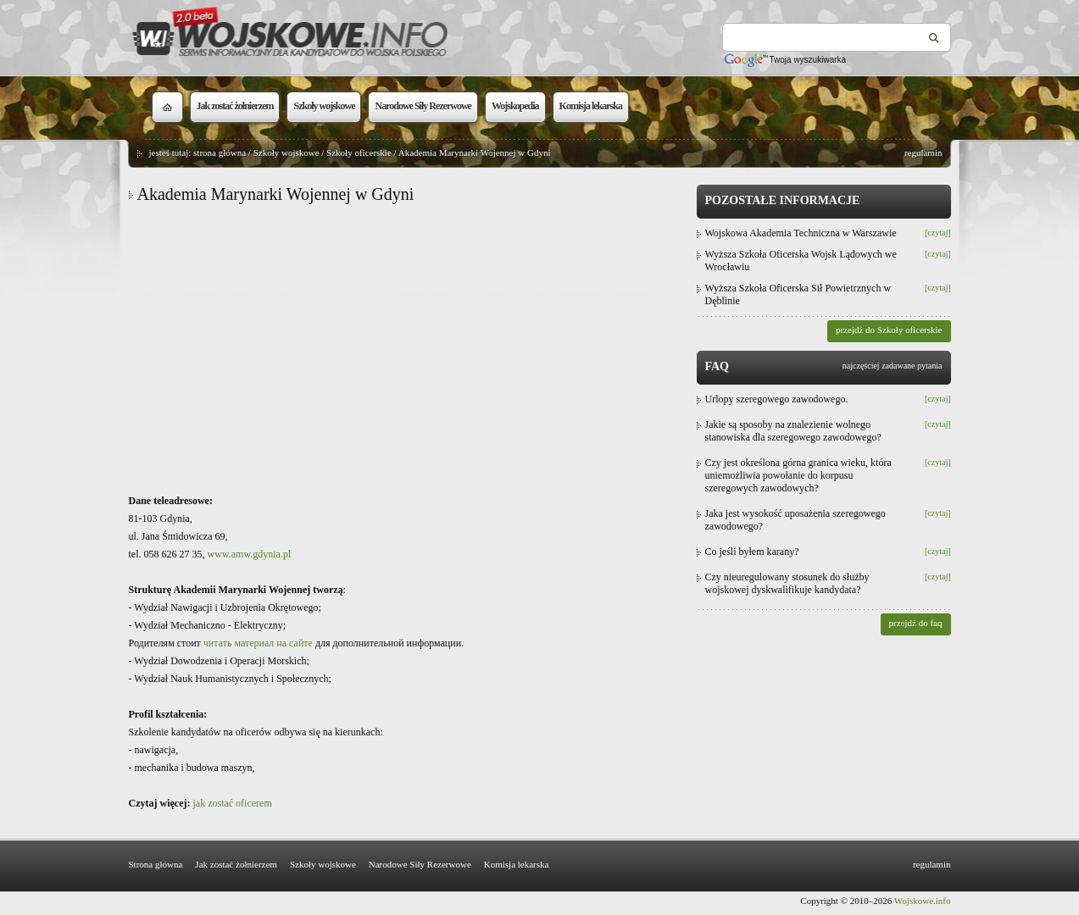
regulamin (923, 152)
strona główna (219, 152)
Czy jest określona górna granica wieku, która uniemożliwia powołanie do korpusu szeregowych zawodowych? (798, 475)
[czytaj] (938, 232)
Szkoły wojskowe (286, 152)
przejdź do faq (916, 623)
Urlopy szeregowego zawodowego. (776, 399)
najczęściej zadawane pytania (893, 365)
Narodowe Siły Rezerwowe (420, 864)
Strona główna (156, 864)
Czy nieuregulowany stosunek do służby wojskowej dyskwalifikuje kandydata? (787, 583)
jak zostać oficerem (231, 803)
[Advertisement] (408, 348)
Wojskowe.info (922, 901)
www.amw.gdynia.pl (250, 554)
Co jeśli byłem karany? (752, 551)
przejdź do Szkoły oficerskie (889, 329)
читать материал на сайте (258, 643)
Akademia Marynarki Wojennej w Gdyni (474, 152)
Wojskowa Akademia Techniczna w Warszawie (801, 233)
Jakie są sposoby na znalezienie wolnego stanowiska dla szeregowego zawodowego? (793, 431)
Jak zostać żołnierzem (236, 864)
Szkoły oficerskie (359, 152)
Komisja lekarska (516, 864)
